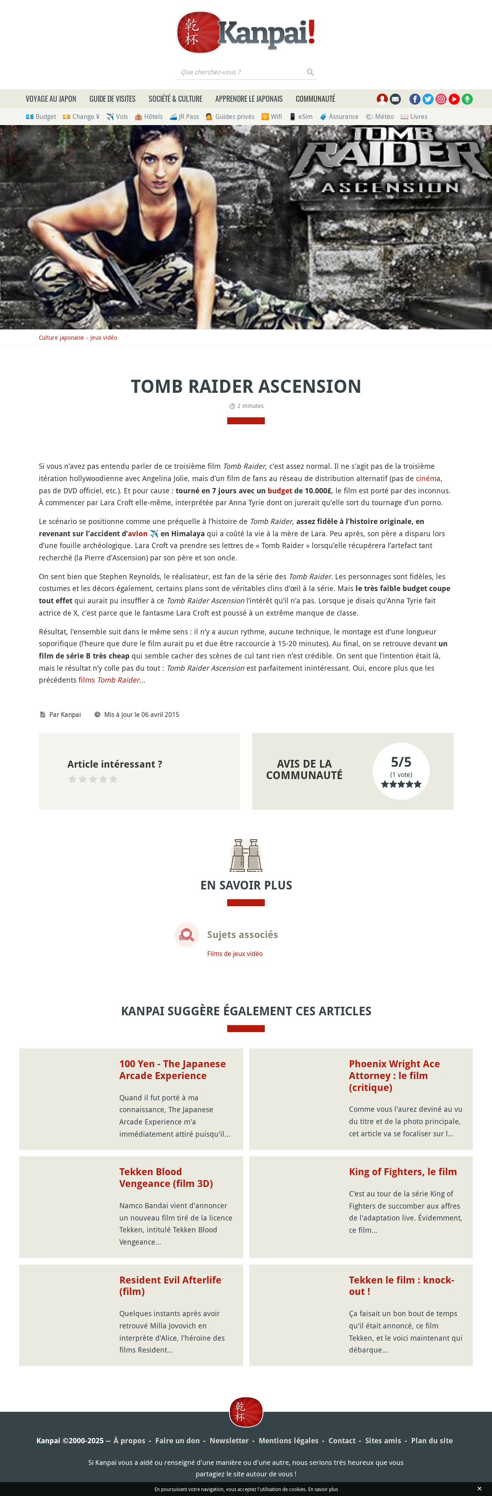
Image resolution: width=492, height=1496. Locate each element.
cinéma (428, 478)
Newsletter (229, 1440)
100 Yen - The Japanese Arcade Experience (172, 1070)
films (108, 680)
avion (138, 533)
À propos (129, 1440)
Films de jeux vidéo (235, 953)
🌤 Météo (379, 116)
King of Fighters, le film (403, 1172)
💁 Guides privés (230, 116)
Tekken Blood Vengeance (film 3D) (166, 1177)
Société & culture (175, 98)
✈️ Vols (117, 116)
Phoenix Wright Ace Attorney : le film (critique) (394, 1075)
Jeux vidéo (103, 337)
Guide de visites (112, 98)
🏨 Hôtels (148, 116)
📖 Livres (413, 116)
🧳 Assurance (339, 116)
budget (280, 490)
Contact (342, 1440)
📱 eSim (300, 116)
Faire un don (177, 1440)
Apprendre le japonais (249, 98)
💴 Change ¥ (81, 116)
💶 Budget (41, 116)
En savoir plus (323, 1489)
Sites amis (383, 1440)
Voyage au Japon (51, 98)
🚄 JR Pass (184, 116)
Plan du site (432, 1440)
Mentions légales (289, 1440)
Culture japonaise (61, 337)
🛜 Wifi (271, 116)
